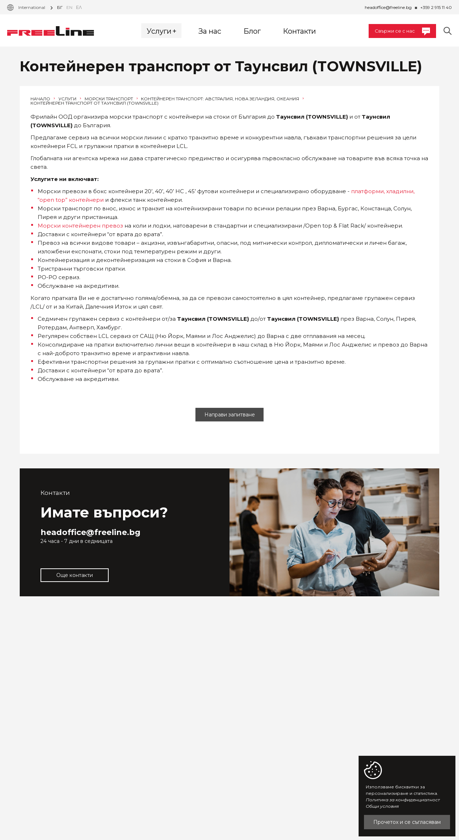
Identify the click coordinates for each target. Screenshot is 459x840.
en (69, 7)
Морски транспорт (111, 99)
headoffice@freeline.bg (388, 7)
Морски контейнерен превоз (80, 225)
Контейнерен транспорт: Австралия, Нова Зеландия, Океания (222, 99)
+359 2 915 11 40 (436, 7)
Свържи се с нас (402, 31)
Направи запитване (229, 414)
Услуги (69, 99)
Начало (42, 99)
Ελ (79, 7)
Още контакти (74, 575)
